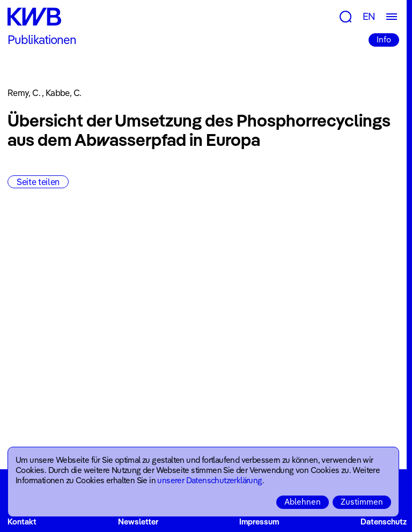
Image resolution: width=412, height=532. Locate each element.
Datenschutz (383, 521)
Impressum (259, 521)
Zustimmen (362, 502)
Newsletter (138, 521)
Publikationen (42, 39)
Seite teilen (38, 181)
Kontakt (22, 521)
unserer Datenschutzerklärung (209, 480)
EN (369, 16)
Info (384, 39)
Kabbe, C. (63, 92)
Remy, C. (24, 92)
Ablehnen (302, 502)
